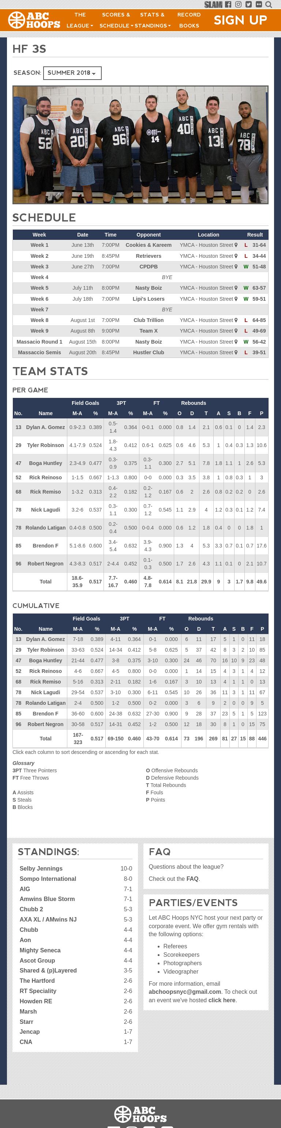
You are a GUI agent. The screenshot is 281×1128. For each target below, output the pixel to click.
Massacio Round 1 (39, 341)
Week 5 (39, 287)
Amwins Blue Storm (47, 899)
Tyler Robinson (45, 444)
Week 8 (39, 319)
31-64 (259, 245)
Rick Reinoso (45, 476)
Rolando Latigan (46, 527)
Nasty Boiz (148, 287)
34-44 (259, 256)
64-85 (259, 319)
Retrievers (148, 256)
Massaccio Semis (39, 351)
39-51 (259, 351)
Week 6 (39, 298)
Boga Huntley (45, 462)
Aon (25, 939)
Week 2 (39, 256)
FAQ (193, 878)
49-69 (259, 330)
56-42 (259, 341)
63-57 (259, 287)
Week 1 (39, 245)
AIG (25, 888)
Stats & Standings (153, 20)
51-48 (259, 266)
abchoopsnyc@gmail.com (185, 991)
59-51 (259, 298)
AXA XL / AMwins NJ (48, 919)
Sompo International (48, 878)
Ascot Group (37, 960)
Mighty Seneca (40, 949)
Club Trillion (148, 319)
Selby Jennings (41, 868)
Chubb (29, 929)
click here (222, 1000)
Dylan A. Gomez (45, 426)
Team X (148, 330)
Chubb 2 (31, 909)
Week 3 (39, 266)
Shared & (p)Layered (48, 970)
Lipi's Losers (148, 298)
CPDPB (148, 266)
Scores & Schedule (117, 20)
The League (80, 20)
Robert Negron (46, 562)
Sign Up (240, 20)
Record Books (189, 20)
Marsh (28, 1011)
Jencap (30, 1031)
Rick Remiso (45, 491)
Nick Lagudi (45, 509)
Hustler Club (148, 351)
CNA (26, 1042)
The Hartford (37, 980)
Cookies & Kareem (148, 245)
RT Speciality (38, 991)
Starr (26, 1021)
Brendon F (46, 544)
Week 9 (39, 330)
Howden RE (36, 1000)
